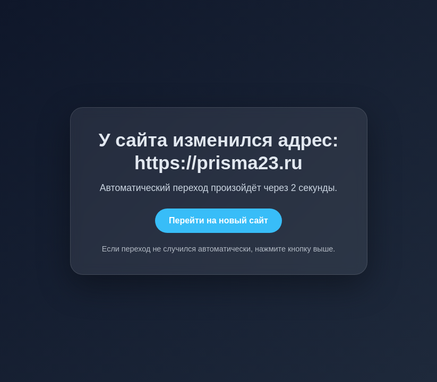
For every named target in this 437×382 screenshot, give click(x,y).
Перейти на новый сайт (218, 220)
